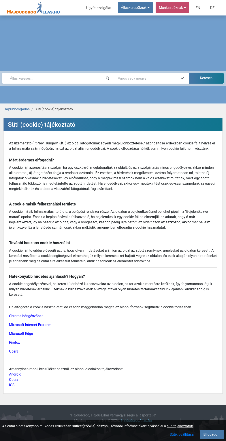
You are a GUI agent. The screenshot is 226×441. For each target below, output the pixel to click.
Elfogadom (211, 434)
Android (15, 374)
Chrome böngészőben (26, 316)
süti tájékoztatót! (180, 426)
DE (212, 8)
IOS (12, 385)
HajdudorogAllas (17, 109)
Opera (13, 351)
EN (199, 8)
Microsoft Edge (21, 334)
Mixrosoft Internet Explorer (30, 325)
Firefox (14, 342)
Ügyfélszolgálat (101, 8)
